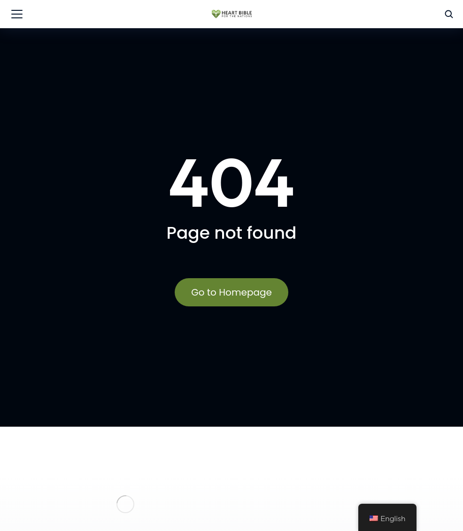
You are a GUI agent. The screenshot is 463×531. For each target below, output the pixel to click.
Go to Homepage (231, 292)
